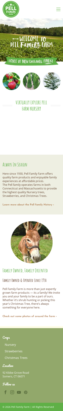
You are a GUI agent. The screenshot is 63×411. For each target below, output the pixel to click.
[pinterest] (26, 392)
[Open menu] (58, 9)
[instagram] (12, 392)
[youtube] (19, 392)
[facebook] (5, 392)
